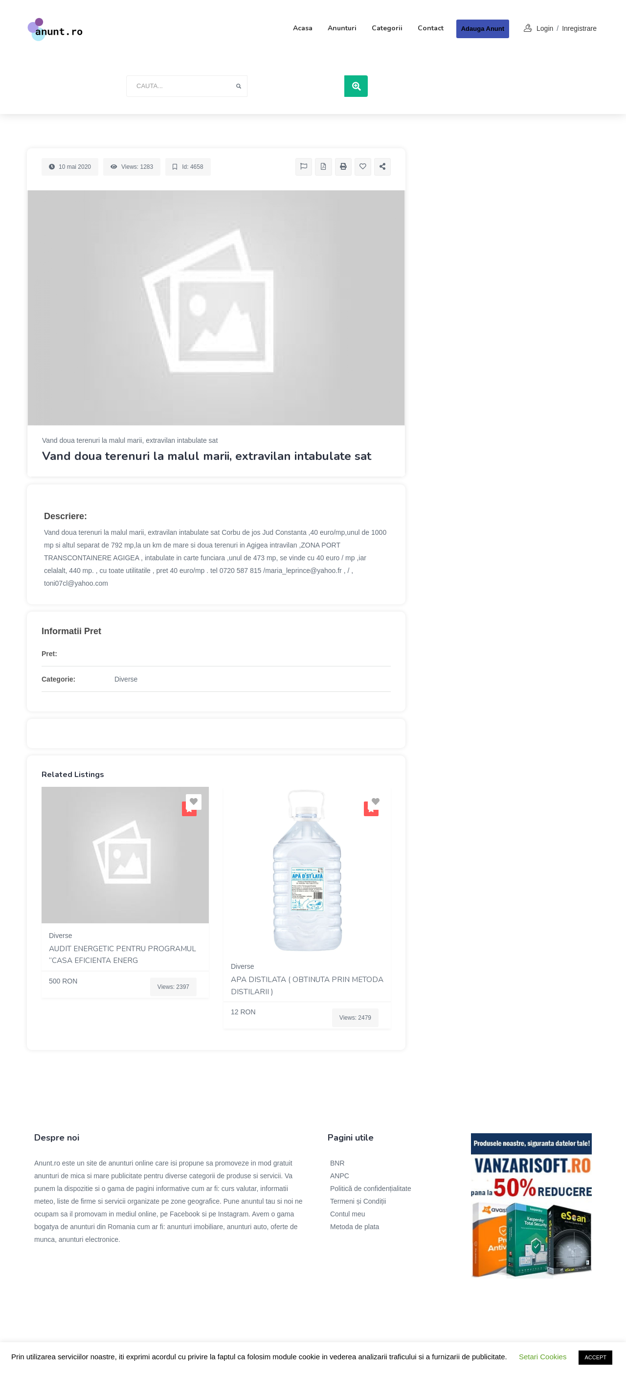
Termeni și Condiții (358, 1201)
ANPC (339, 1176)
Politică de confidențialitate (370, 1188)
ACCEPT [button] (595, 1357)
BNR (337, 1163)
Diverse (125, 679)
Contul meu (347, 1214)
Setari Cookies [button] (543, 1356)
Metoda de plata (354, 1227)
